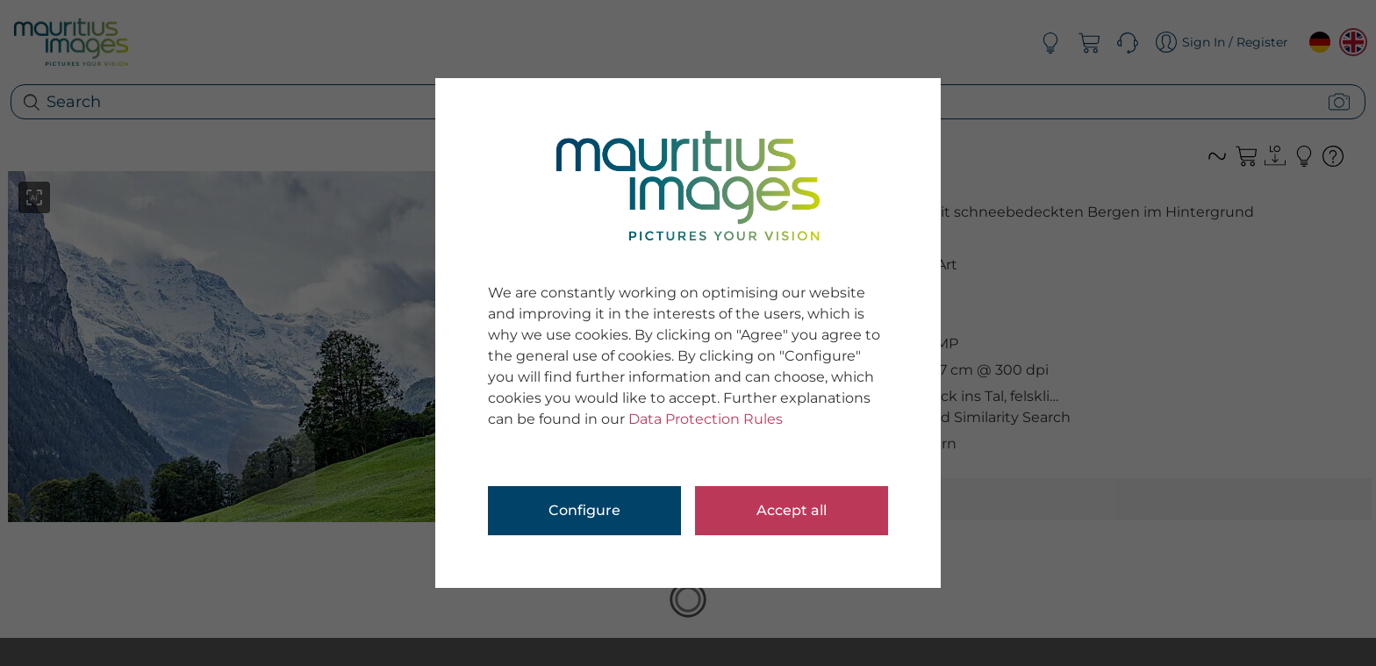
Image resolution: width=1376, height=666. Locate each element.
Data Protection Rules (705, 419)
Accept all (791, 510)
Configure (584, 510)
